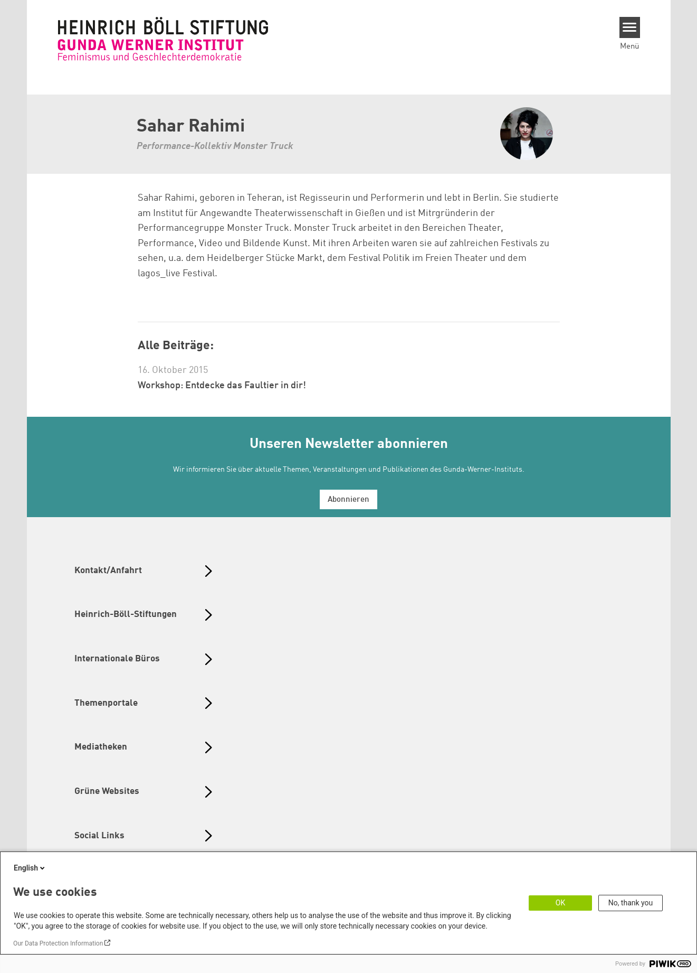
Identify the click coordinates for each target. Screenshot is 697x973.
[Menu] (629, 27)
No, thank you (630, 903)
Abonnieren (348, 500)
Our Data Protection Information (58, 943)
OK (560, 903)
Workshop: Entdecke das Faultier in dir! (222, 385)
